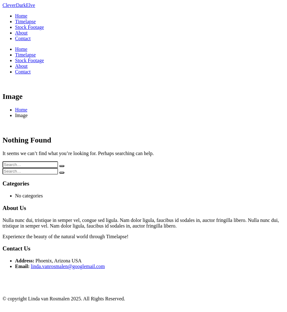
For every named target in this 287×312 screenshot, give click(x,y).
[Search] (61, 166)
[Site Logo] (19, 5)
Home (21, 16)
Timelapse (25, 21)
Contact (23, 38)
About (21, 32)
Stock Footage (29, 27)
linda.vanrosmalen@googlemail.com (68, 266)
